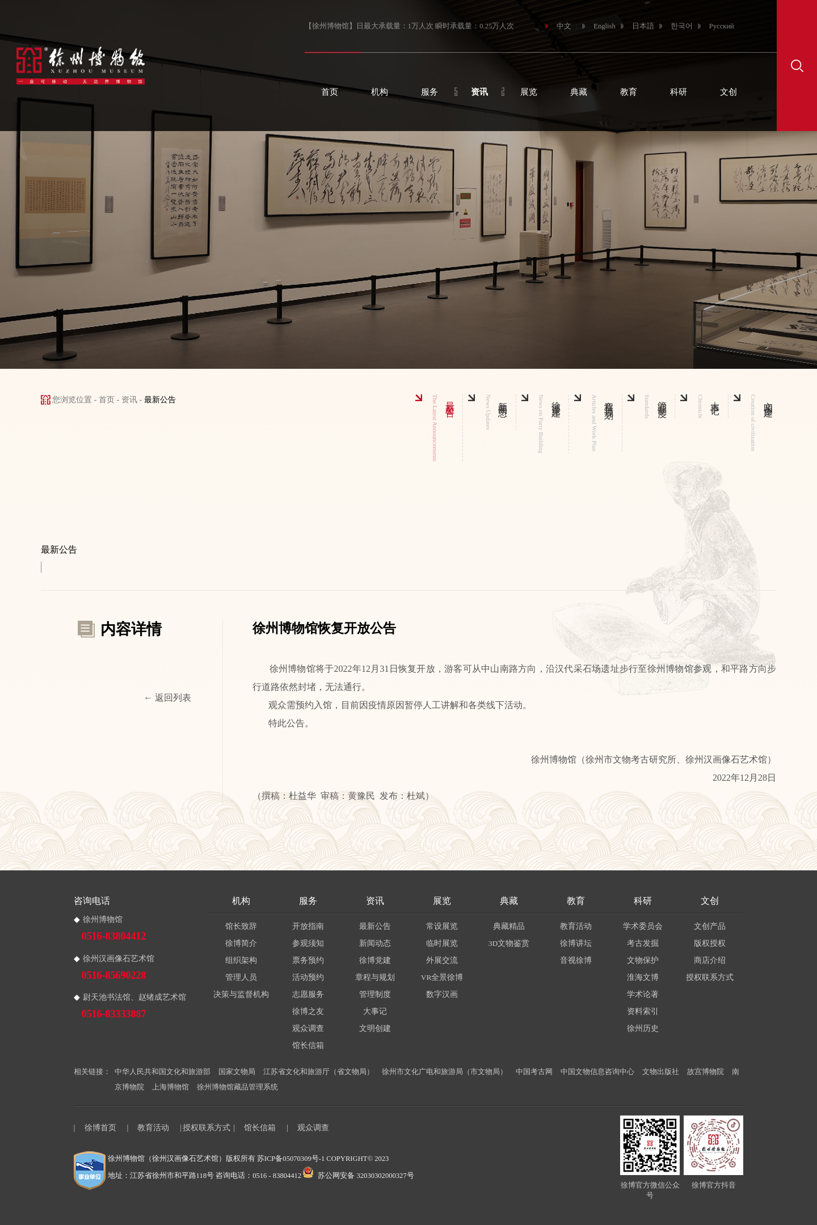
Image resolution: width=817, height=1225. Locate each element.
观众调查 (308, 1028)
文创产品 (710, 926)
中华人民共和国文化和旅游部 (162, 1072)
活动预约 (308, 977)
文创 (728, 91)
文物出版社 (660, 1072)
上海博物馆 (170, 1087)
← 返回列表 (167, 698)
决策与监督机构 (241, 994)
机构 (379, 91)
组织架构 (241, 960)
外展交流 (442, 960)
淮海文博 (643, 977)
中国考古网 (534, 1072)
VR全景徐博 (442, 977)
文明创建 (375, 1028)
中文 (564, 26)
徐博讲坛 (576, 943)
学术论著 (643, 994)
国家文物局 (236, 1072)
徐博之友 (308, 1011)
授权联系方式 (710, 977)
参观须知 (308, 943)
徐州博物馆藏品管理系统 (237, 1087)
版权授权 (710, 943)
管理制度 (375, 994)
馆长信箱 (308, 1045)
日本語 (643, 26)
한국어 (682, 26)
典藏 (578, 91)
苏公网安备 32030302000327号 (358, 1176)
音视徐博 (576, 960)
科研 (678, 91)
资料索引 (643, 1011)
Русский (721, 26)
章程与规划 (375, 977)
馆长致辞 (241, 926)
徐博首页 (100, 1127)
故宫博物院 (705, 1072)
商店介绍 (710, 960)
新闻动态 (375, 943)
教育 (628, 91)
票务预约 (308, 960)
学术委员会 (643, 926)
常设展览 (442, 926)
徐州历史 (643, 1028)
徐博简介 (241, 943)
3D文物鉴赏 (509, 943)
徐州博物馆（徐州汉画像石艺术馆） (167, 1159)
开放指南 (308, 926)
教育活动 (576, 926)
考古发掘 (643, 943)
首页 (329, 91)
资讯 (479, 91)
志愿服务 (308, 994)
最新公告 (375, 926)
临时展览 (442, 943)
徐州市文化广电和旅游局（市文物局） (444, 1072)
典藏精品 (509, 926)
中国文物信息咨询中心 (597, 1072)
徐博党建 (375, 960)
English (604, 26)
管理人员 (241, 977)
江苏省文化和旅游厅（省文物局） (318, 1072)
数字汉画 (442, 994)
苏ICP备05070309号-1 (291, 1159)
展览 (528, 91)
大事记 (375, 1011)
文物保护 (643, 960)
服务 (429, 91)
